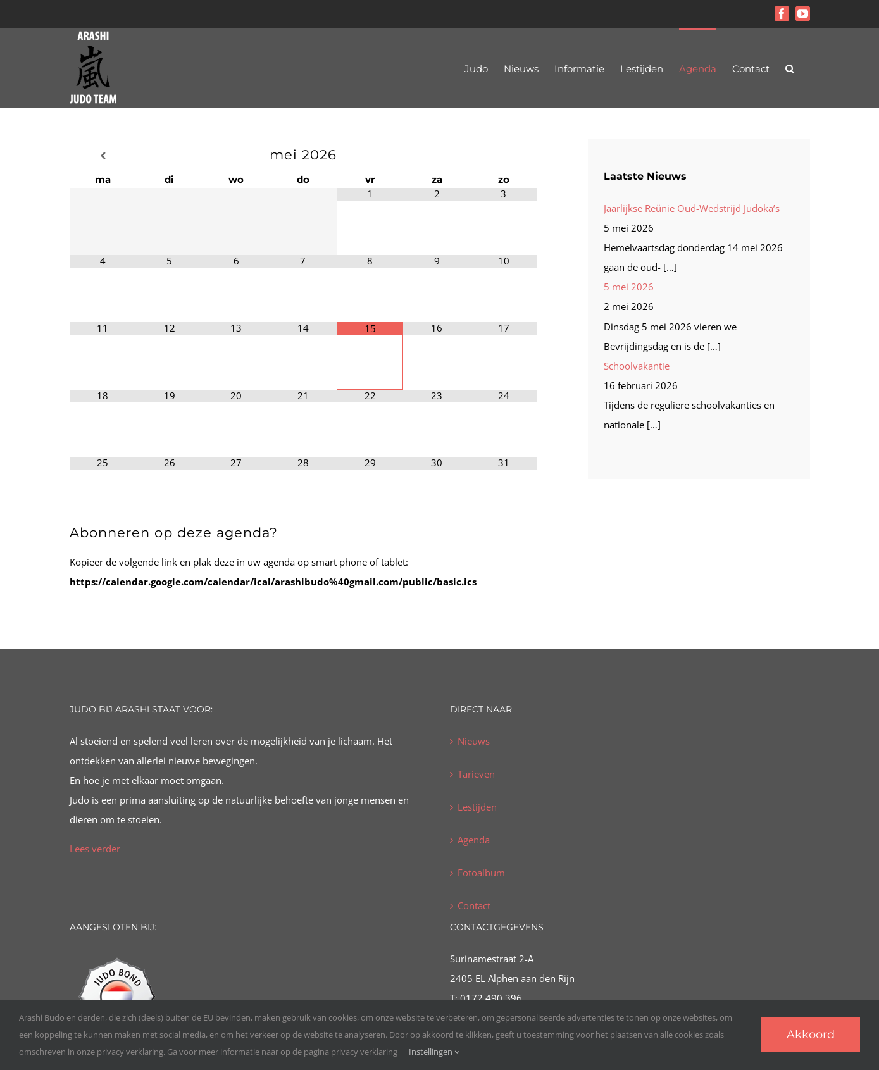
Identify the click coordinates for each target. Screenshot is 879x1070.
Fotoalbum (481, 872)
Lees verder (95, 848)
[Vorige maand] (103, 156)
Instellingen (434, 1051)
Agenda (474, 839)
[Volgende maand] (503, 156)
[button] (789, 67)
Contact (474, 905)
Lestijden (477, 806)
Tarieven (476, 774)
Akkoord (811, 1035)
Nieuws (474, 741)
